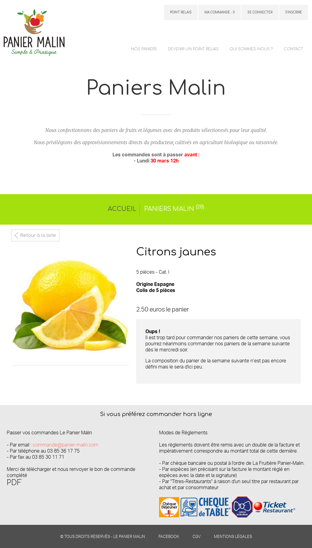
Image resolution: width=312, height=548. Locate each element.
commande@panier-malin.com (65, 445)
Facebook (168, 536)
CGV (196, 536)
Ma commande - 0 (219, 12)
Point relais (181, 12)
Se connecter (259, 12)
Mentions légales (233, 536)
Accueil (122, 208)
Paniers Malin (174, 208)
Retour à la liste (38, 235)
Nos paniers (144, 49)
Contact (293, 49)
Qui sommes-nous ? (251, 49)
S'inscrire (293, 12)
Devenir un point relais (193, 49)
